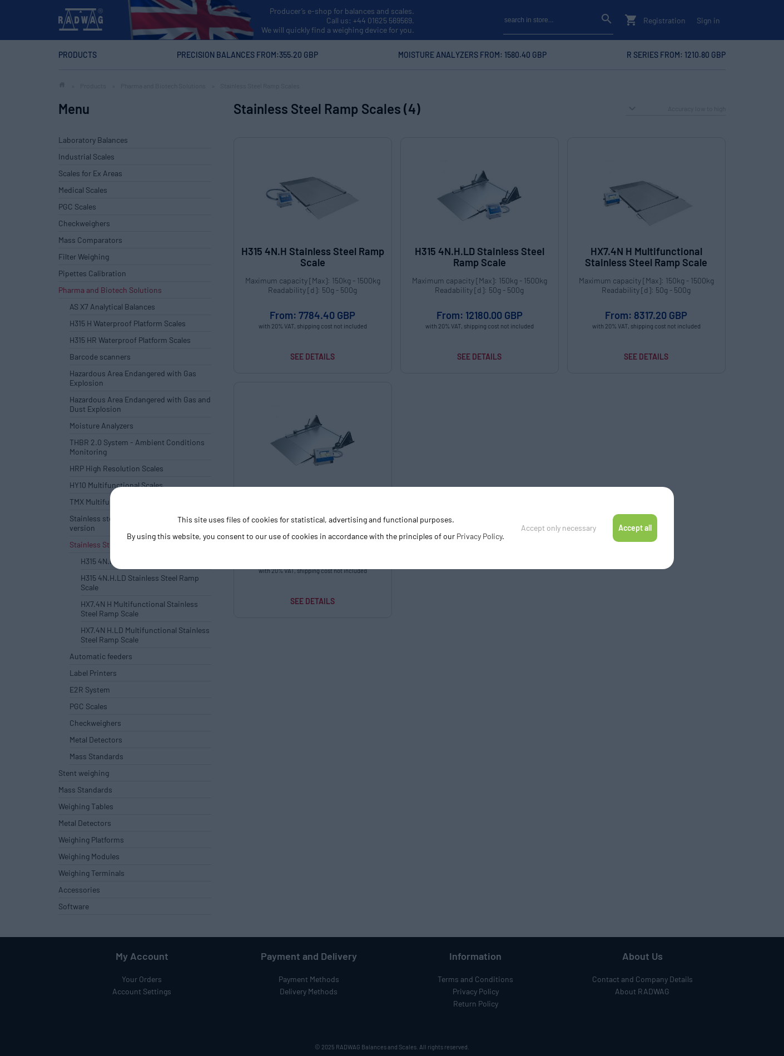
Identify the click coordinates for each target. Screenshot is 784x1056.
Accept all (635, 527)
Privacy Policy (479, 536)
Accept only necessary (558, 527)
